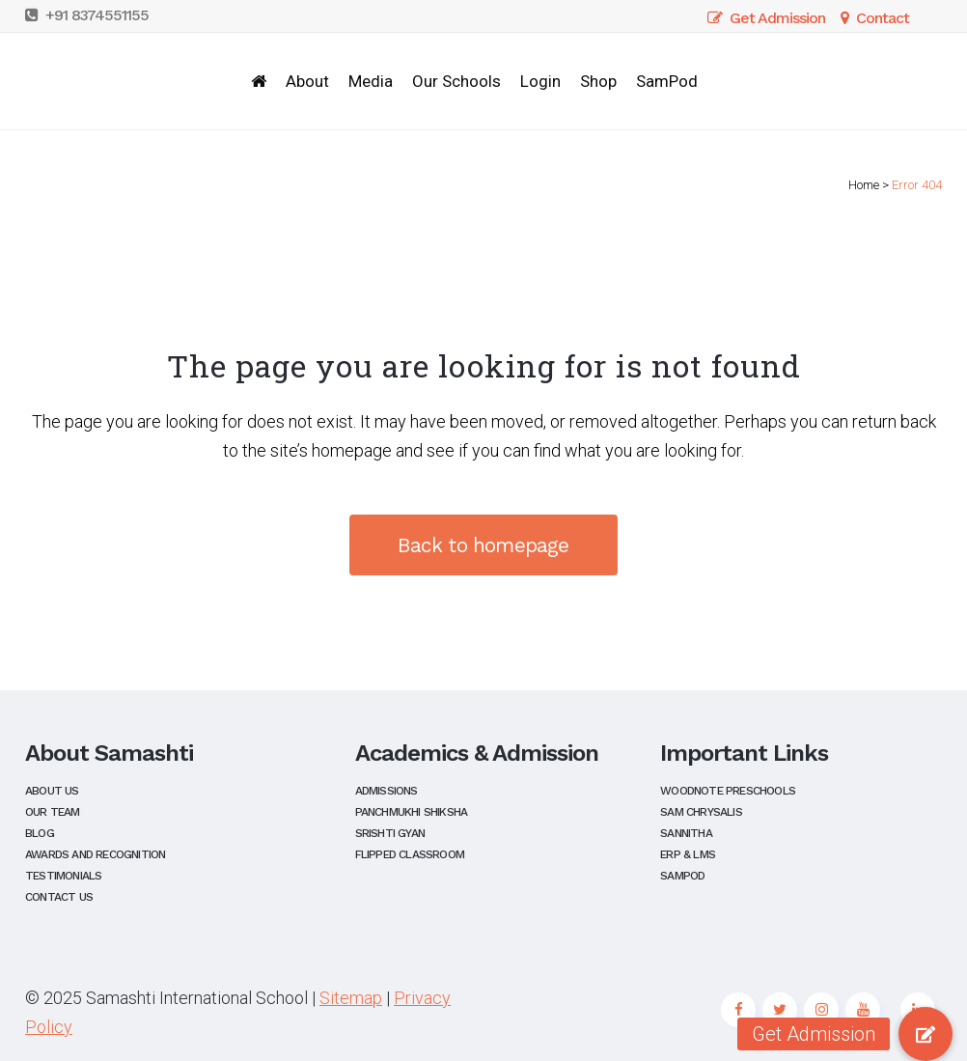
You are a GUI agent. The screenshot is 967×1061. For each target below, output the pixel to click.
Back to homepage (483, 545)
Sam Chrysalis (701, 812)
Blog (39, 833)
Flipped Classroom (409, 854)
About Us (52, 791)
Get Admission (766, 18)
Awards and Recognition (95, 854)
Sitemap (350, 998)
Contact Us (59, 897)
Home (863, 185)
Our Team (52, 812)
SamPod (682, 876)
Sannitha (686, 833)
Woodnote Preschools (727, 791)
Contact (871, 18)
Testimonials (63, 876)
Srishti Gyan (390, 833)
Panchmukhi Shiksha (411, 812)
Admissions (386, 791)
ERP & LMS (687, 854)
